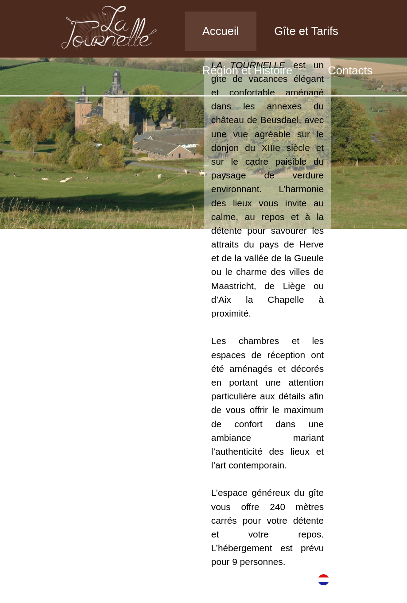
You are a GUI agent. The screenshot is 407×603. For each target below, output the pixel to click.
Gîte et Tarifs (306, 31)
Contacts (350, 70)
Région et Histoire (247, 70)
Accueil (220, 31)
